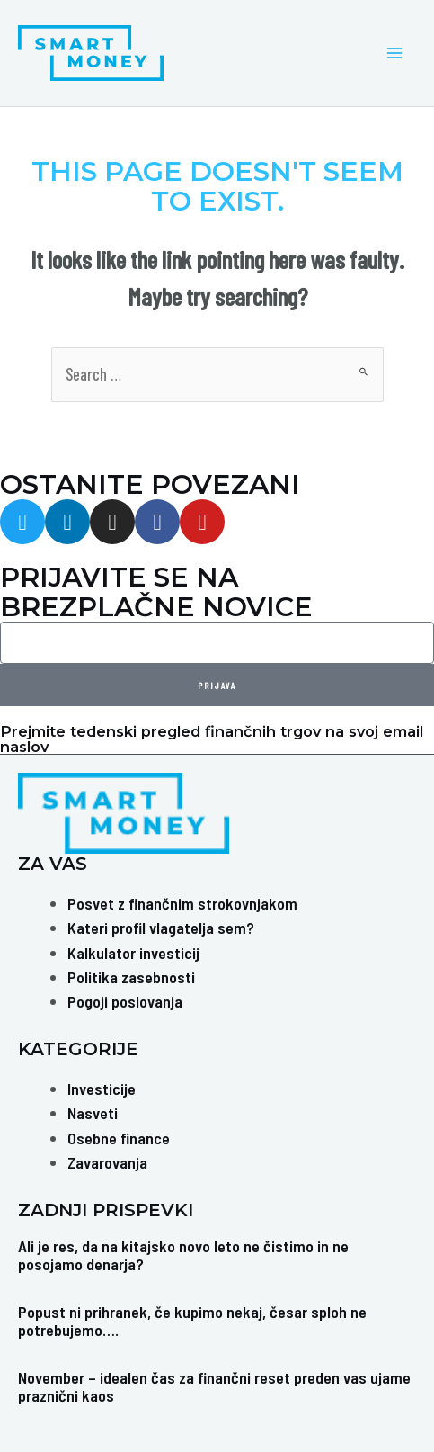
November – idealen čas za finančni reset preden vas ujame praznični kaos (214, 1386)
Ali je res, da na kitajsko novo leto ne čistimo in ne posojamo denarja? (183, 1255)
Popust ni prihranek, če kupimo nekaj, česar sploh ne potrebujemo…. (192, 1321)
